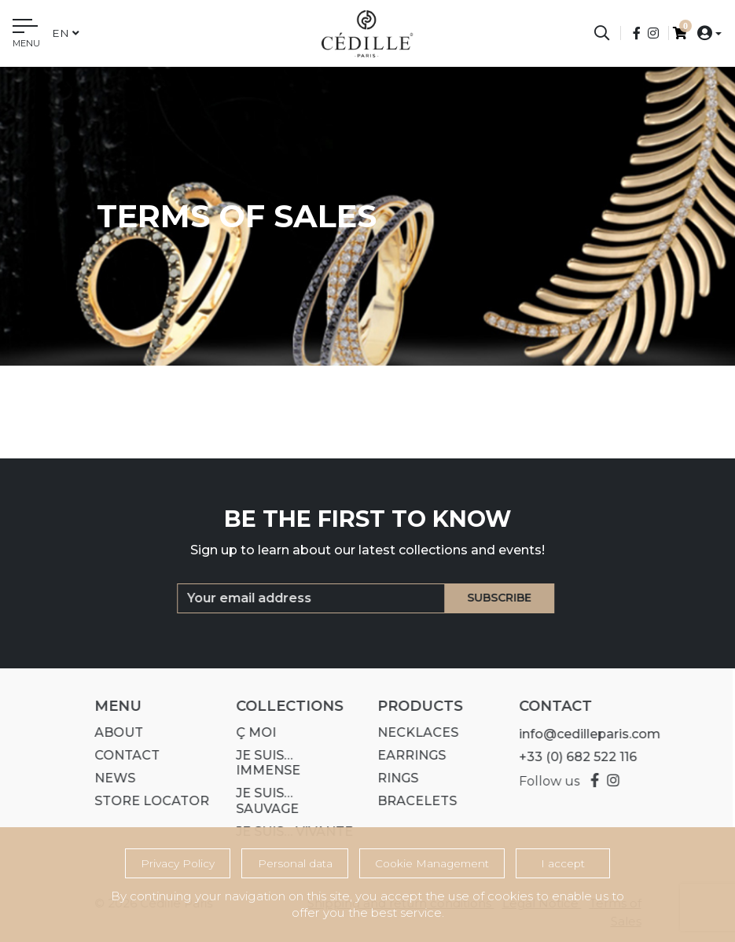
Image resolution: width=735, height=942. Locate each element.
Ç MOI (250, 732)
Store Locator (145, 800)
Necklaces (411, 732)
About (112, 732)
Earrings (405, 755)
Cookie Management (432, 863)
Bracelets (410, 800)
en (65, 33)
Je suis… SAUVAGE (261, 800)
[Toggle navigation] (26, 35)
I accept (563, 863)
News (108, 778)
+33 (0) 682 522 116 (571, 756)
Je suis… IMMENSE (262, 763)
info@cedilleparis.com (583, 734)
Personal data (295, 863)
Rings (391, 778)
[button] (704, 33)
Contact (120, 755)
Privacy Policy (178, 863)
